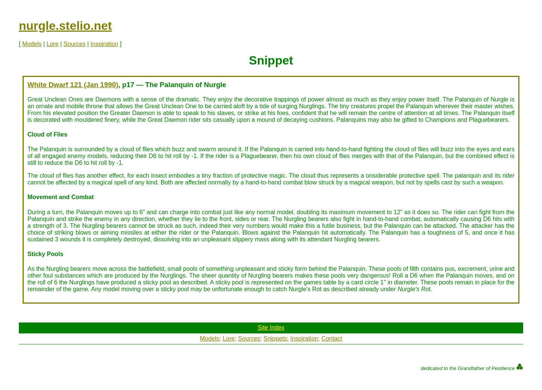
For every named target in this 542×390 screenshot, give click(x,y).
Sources (75, 44)
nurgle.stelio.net (65, 25)
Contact (331, 338)
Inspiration (104, 44)
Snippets (275, 338)
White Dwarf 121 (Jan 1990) (72, 85)
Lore (53, 44)
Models (32, 44)
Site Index (270, 327)
